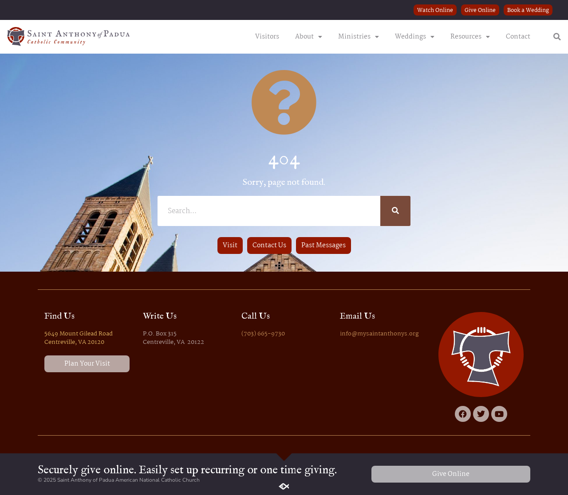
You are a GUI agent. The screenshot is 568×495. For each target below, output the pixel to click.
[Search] (395, 211)
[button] (557, 36)
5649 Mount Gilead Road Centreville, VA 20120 (78, 338)
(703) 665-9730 (263, 334)
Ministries (358, 36)
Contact (518, 36)
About (308, 36)
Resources (470, 36)
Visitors (267, 36)
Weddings (414, 36)
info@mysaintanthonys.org (379, 334)
